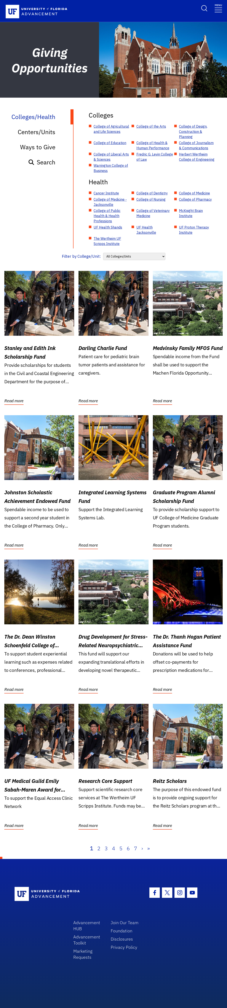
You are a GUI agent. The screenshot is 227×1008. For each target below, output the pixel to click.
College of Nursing (151, 199)
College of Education (110, 143)
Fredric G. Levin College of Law (154, 157)
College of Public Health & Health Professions (107, 215)
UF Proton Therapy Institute (194, 230)
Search (41, 162)
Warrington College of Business (111, 168)
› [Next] (142, 848)
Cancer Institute (106, 193)
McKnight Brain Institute (191, 213)
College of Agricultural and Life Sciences (111, 129)
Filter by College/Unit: (81, 256)
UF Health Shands (108, 227)
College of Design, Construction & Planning (193, 131)
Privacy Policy (124, 947)
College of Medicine (194, 193)
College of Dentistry (152, 193)
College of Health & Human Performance (152, 145)
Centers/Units (36, 132)
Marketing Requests (83, 954)
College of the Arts (151, 126)
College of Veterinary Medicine (153, 213)
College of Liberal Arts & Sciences (111, 157)
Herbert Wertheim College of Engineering (196, 157)
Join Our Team (125, 922)
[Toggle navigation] (218, 8)
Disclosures (122, 939)
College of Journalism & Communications (196, 145)
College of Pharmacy (195, 199)
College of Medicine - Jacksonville (110, 202)
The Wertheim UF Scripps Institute (107, 241)
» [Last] (148, 848)
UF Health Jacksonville (146, 230)
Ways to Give (37, 147)
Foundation (121, 931)
